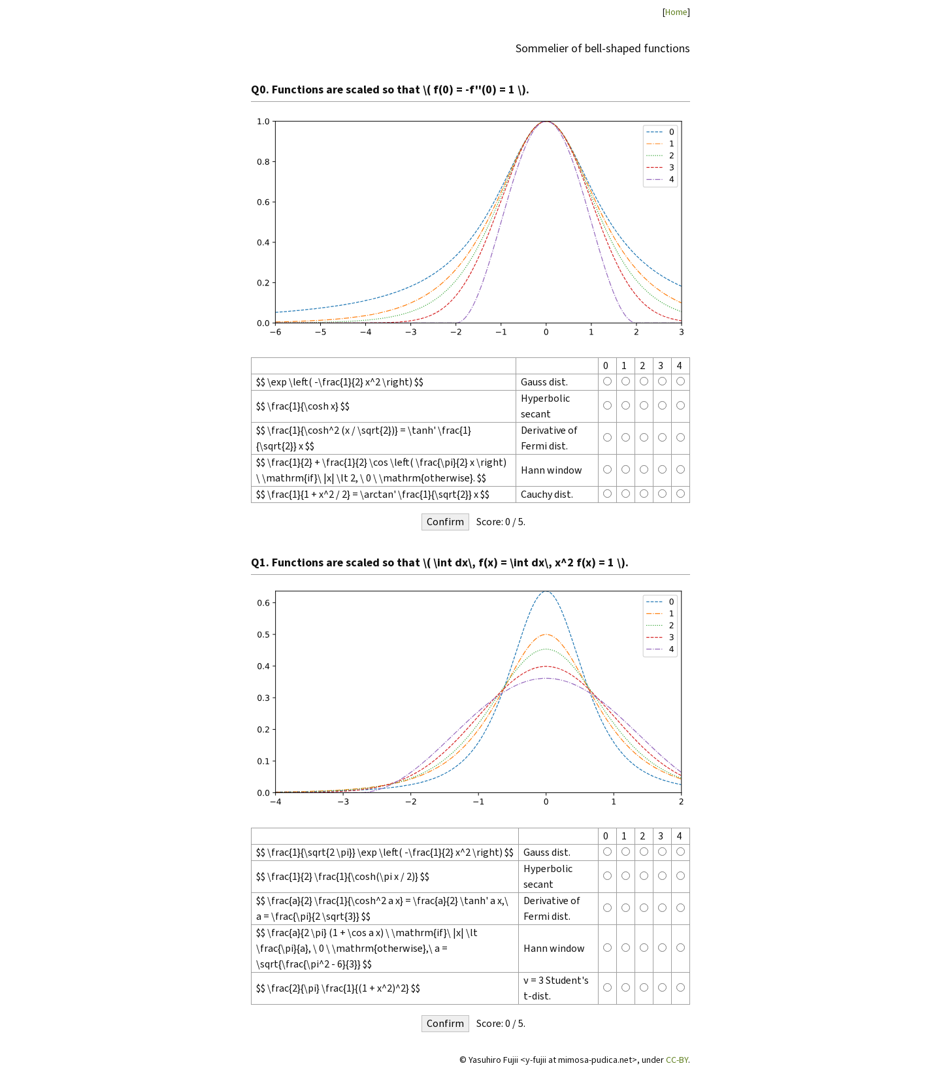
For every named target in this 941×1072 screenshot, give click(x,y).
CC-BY (677, 1060)
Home (676, 12)
